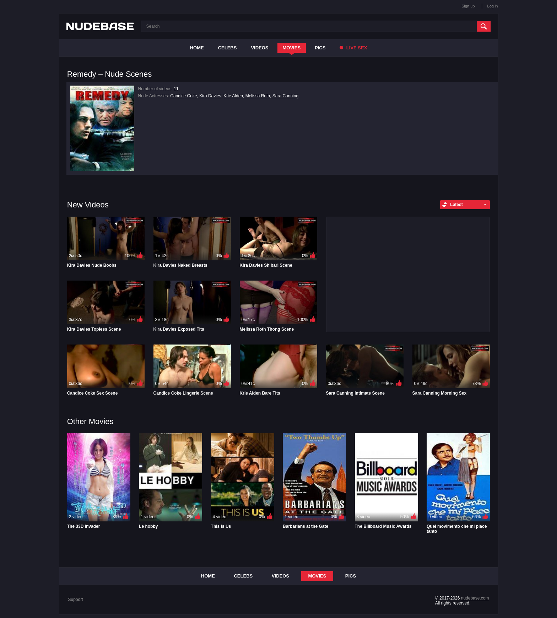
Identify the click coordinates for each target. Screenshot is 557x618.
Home (197, 47)
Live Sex (353, 47)
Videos (259, 47)
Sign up (468, 6)
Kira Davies (210, 95)
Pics (320, 47)
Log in (492, 6)
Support (75, 599)
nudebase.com (475, 598)
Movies (292, 47)
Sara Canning (285, 95)
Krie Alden (233, 95)
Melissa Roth (257, 95)
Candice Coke (183, 95)
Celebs (227, 47)
